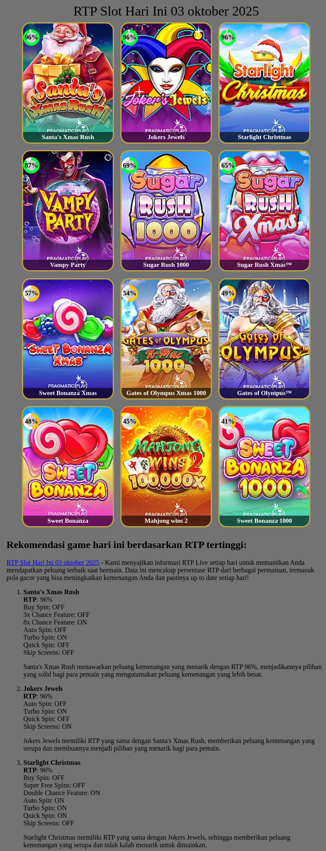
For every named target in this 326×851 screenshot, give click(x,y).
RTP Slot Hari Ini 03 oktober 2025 (53, 562)
